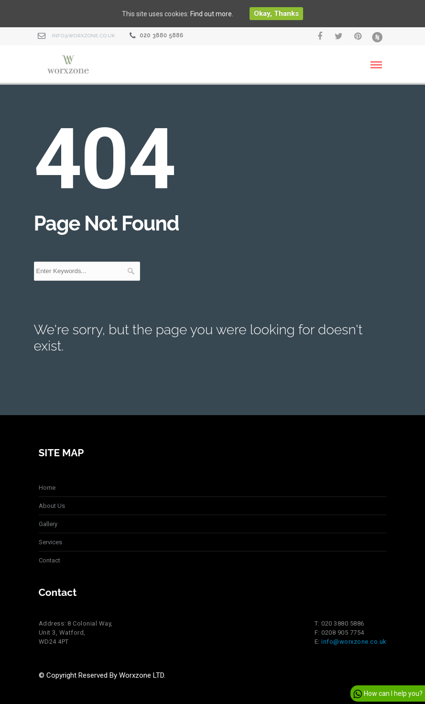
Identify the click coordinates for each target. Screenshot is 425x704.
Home (47, 487)
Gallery (48, 524)
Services (50, 542)
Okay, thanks (276, 13)
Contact (49, 560)
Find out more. (211, 14)
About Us (52, 505)
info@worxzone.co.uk (83, 35)
